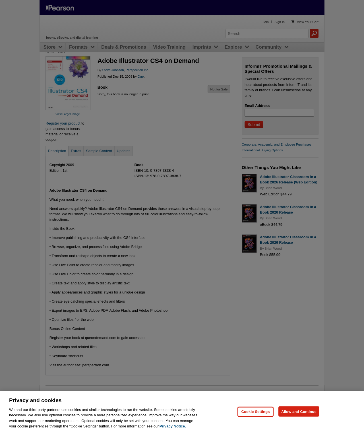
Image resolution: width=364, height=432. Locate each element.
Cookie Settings (255, 422)
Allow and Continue (299, 422)
